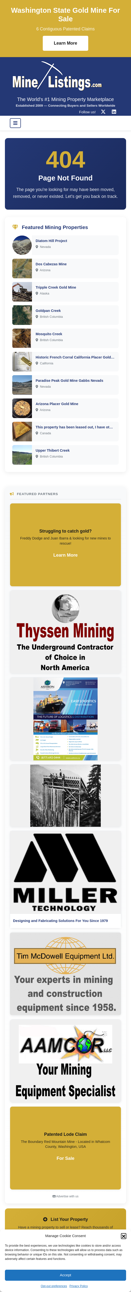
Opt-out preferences (54, 1286)
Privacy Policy (79, 1286)
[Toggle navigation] (15, 123)
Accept (65, 1275)
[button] (123, 1235)
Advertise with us (65, 1196)
